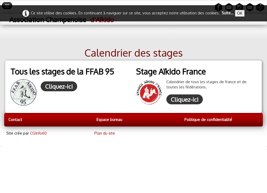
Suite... (228, 12)
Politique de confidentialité (208, 119)
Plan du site (104, 133)
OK (239, 13)
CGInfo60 (38, 133)
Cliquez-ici (59, 86)
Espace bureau (109, 119)
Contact (15, 119)
